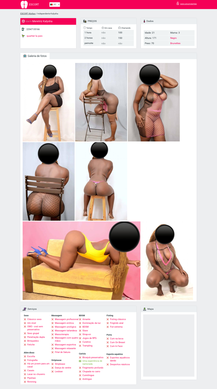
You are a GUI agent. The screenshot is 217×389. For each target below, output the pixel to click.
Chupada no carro (91, 371)
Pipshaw (31, 378)
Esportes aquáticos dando (120, 359)
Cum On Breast (117, 342)
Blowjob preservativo (93, 357)
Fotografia (32, 360)
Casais (30, 370)
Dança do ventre (63, 367)
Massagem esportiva (65, 344)
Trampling (87, 345)
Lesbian (59, 371)
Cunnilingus (88, 375)
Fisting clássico (118, 319)
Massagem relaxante (65, 348)
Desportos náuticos (120, 364)
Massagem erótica (64, 323)
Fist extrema (116, 326)
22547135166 (33, 29)
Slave (85, 330)
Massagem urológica (65, 326)
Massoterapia (62, 334)
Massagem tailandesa (66, 330)
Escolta (31, 356)
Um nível (31, 323)
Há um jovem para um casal (38, 365)
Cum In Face (116, 346)
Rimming (31, 381)
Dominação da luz (91, 323)
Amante (86, 319)
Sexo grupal (33, 333)
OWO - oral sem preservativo (35, 328)
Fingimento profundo (92, 367)
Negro (173, 38)
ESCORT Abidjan (28, 13)
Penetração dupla (36, 337)
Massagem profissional (67, 319)
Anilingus (87, 379)
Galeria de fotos (35, 56)
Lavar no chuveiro (36, 374)
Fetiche (31, 344)
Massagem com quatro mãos (66, 339)
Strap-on (86, 334)
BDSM (85, 326)
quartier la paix (32, 35)
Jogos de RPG (89, 338)
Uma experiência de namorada (92, 362)
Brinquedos (33, 340)
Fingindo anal (116, 323)
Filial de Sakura (62, 352)
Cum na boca (116, 338)
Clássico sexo (34, 319)
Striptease (60, 364)
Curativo (86, 342)
